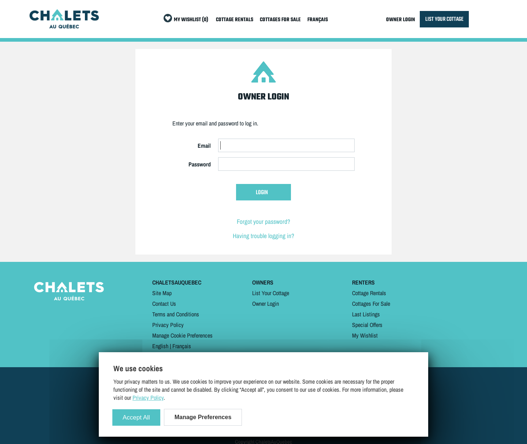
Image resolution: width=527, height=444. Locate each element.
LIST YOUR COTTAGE (444, 19)
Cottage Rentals (369, 293)
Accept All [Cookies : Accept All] (136, 417)
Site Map (162, 293)
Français (181, 346)
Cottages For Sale (371, 304)
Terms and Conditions (175, 314)
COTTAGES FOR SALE (280, 20)
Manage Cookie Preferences (182, 335)
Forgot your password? (263, 221)
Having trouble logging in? (263, 236)
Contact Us (164, 304)
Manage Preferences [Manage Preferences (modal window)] (203, 417)
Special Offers (367, 325)
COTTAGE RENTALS (234, 20)
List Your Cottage (270, 293)
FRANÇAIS (317, 20)
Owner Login (265, 304)
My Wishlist (365, 335)
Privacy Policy (168, 325)
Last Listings (366, 314)
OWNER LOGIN (400, 20)
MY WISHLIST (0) (191, 20)
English (160, 346)
